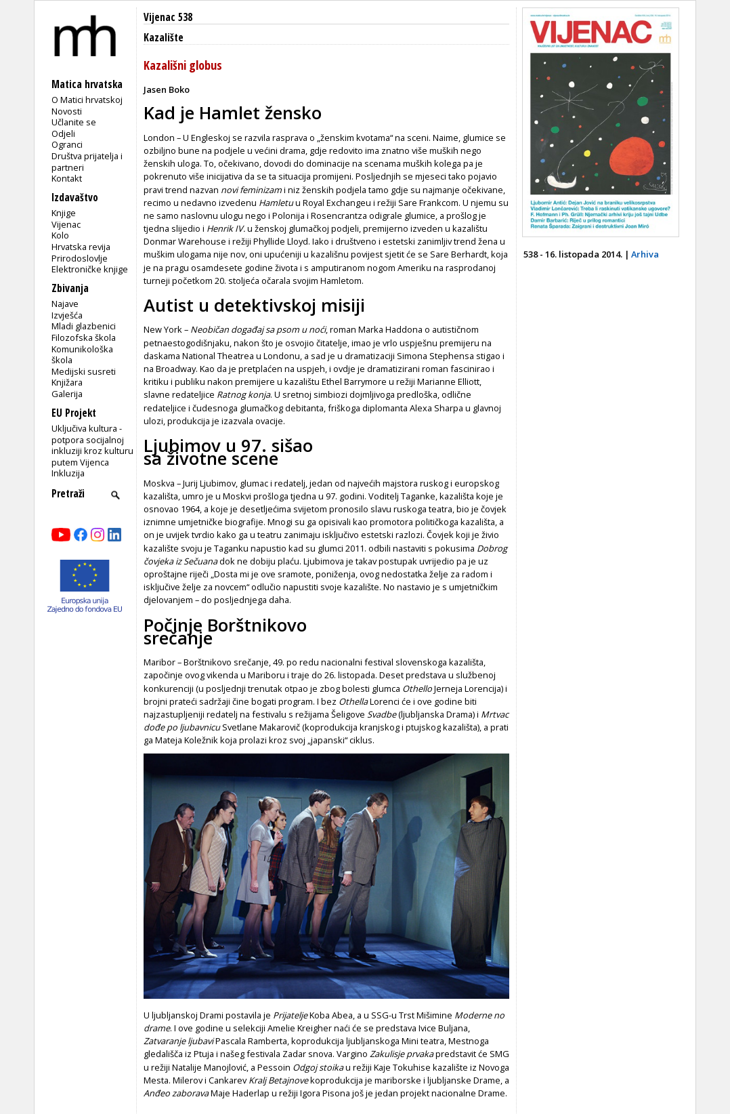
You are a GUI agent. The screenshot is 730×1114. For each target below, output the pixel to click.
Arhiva (645, 254)
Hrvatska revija (80, 247)
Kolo (60, 235)
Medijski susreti (83, 371)
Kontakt (66, 178)
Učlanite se (73, 122)
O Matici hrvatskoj (87, 100)
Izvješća (67, 315)
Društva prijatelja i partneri (87, 161)
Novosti (66, 111)
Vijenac (66, 224)
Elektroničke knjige (89, 269)
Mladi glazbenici (83, 326)
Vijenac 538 (168, 17)
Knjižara (67, 382)
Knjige (63, 213)
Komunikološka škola (82, 355)
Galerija (67, 394)
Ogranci (67, 144)
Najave (65, 303)
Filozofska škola (83, 337)
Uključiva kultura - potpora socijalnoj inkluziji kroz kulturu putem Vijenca (92, 445)
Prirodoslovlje (79, 258)
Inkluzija (68, 473)
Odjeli (63, 133)
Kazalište (164, 37)
